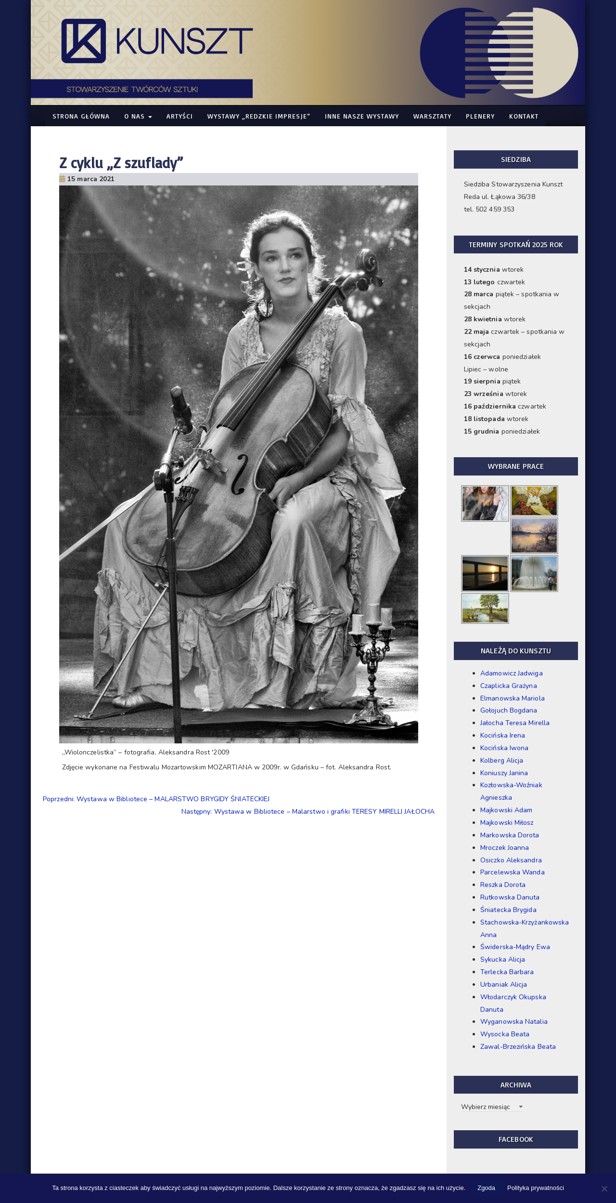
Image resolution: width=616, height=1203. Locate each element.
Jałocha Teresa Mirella (515, 722)
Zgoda (486, 1187)
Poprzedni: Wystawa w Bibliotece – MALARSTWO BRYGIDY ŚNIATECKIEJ (156, 799)
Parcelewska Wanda (512, 872)
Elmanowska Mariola (512, 698)
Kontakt (524, 116)
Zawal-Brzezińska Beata (518, 1046)
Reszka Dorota (503, 884)
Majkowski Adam (506, 810)
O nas (138, 116)
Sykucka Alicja (502, 959)
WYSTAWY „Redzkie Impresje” (258, 116)
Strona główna (81, 116)
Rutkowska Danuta (510, 897)
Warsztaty (432, 116)
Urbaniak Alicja (503, 984)
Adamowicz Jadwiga (511, 673)
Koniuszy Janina (504, 773)
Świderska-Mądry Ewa (515, 947)
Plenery (480, 116)
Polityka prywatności (535, 1187)
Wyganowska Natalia (514, 1021)
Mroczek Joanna (504, 847)
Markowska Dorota (509, 835)
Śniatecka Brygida (508, 909)
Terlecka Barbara (507, 972)
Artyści (180, 116)
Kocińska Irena (502, 735)
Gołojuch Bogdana (509, 710)
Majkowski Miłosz (507, 822)
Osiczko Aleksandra (511, 860)
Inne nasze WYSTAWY (362, 116)
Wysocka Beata (504, 1034)
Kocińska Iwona (504, 748)
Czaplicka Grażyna (508, 685)
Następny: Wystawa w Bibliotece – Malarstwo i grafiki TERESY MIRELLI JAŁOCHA (308, 811)
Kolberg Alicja (501, 760)
